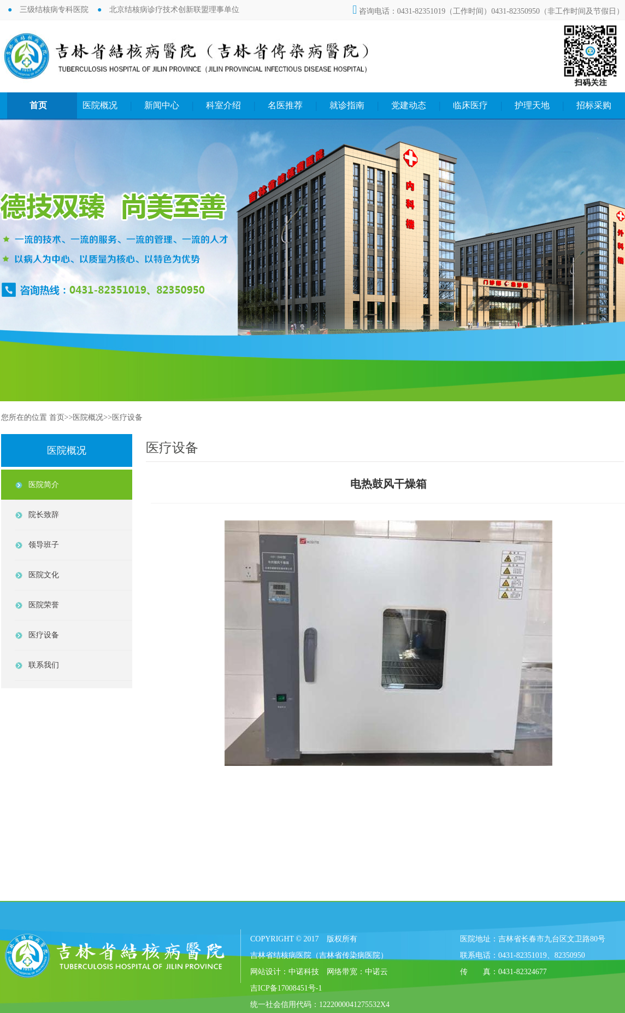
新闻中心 (161, 105)
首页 (38, 105)
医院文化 (43, 575)
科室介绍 (223, 105)
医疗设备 (127, 417)
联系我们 (43, 665)
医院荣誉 (43, 605)
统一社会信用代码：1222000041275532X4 (320, 1004)
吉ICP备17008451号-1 (286, 988)
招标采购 (593, 105)
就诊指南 (346, 105)
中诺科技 (303, 972)
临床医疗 (470, 105)
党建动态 (408, 105)
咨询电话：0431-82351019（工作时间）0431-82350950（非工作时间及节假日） (488, 11)
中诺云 (376, 972)
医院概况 (99, 105)
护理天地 (532, 105)
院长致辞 (43, 515)
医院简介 (43, 485)
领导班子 (43, 545)
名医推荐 (285, 105)
